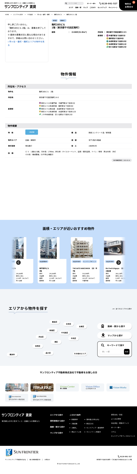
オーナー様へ (91, 3)
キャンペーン (113, 7)
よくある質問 (116, 426)
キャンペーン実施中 (93, 439)
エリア (71, 7)
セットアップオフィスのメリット (123, 443)
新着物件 (74, 426)
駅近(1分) (89, 430)
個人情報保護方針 (35, 466)
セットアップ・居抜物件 (95, 434)
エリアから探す (18, 14)
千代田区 (30, 14)
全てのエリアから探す (124, 315)
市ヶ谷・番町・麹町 (43, 14)
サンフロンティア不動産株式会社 (15, 466)
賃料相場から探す (57, 427)
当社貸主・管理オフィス (120, 430)
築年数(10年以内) (92, 426)
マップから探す (56, 439)
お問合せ (47, 466)
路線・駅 (78, 7)
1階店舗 (31, 132)
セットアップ (102, 7)
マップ (85, 7)
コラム (113, 438)
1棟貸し (74, 434)
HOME (7, 14)
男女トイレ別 (76, 439)
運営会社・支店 (116, 421)
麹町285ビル (58, 14)
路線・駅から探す (57, 433)
